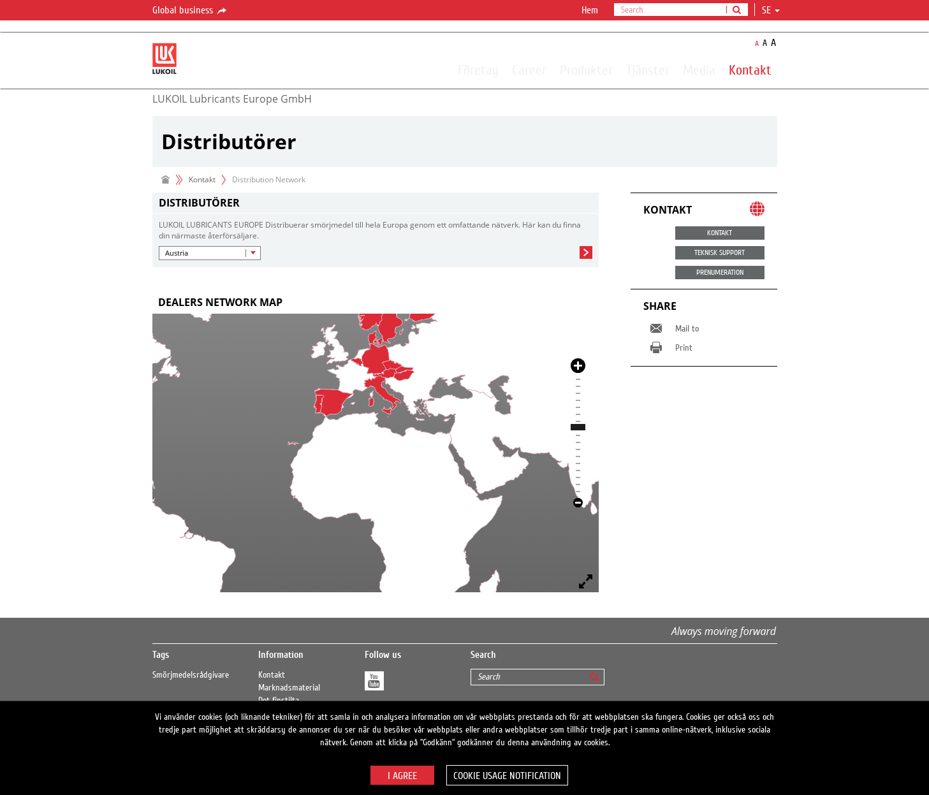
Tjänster (647, 69)
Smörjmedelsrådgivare (190, 675)
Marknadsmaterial (289, 688)
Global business (190, 10)
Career (529, 69)
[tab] (375, 302)
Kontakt (750, 69)
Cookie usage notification (507, 776)
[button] (210, 253)
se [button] (771, 10)
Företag (478, 69)
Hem (590, 10)
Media (699, 69)
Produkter (586, 69)
